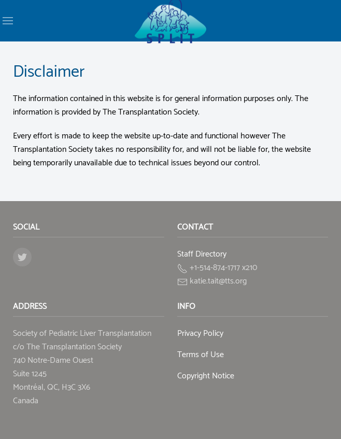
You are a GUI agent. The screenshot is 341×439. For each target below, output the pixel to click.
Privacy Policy (200, 334)
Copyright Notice (205, 376)
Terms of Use (200, 355)
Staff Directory (201, 254)
